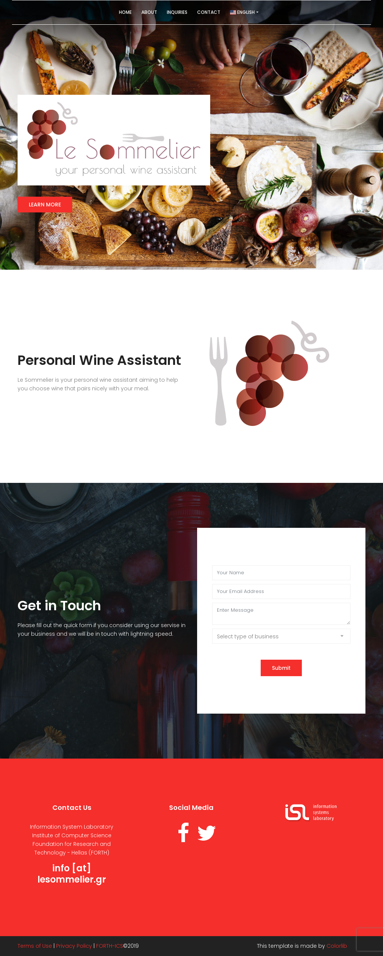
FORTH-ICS (109, 946)
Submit (281, 668)
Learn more (45, 204)
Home (125, 12)
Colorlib (337, 946)
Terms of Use (35, 946)
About (149, 12)
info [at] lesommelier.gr (71, 874)
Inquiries (177, 12)
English (242, 12)
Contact (208, 12)
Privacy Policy (74, 946)
